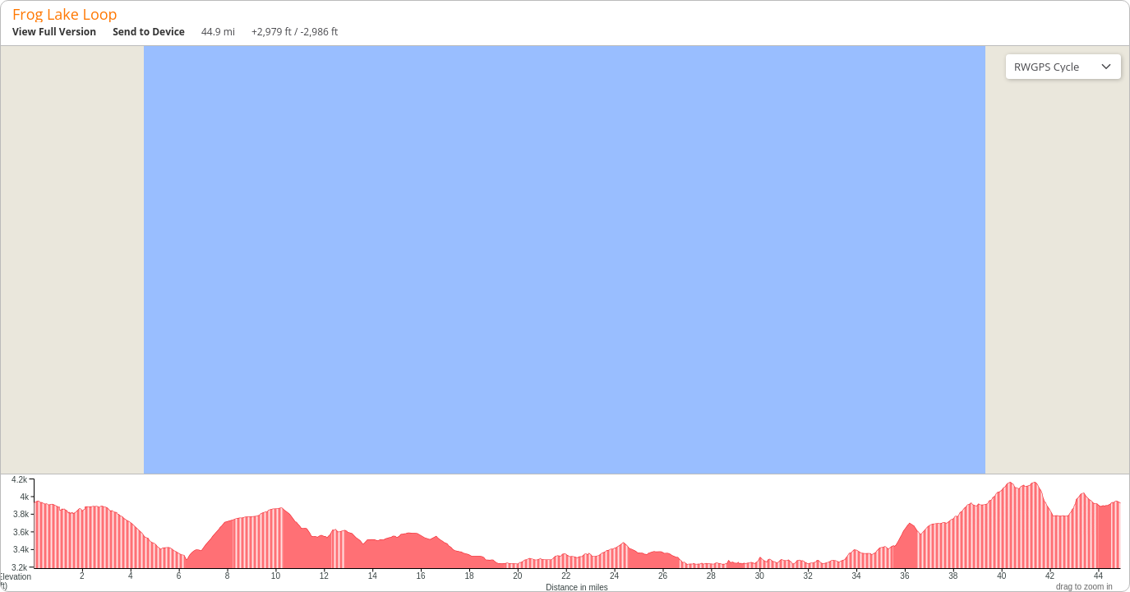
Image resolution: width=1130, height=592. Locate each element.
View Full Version (54, 32)
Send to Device (149, 32)
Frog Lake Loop (65, 14)
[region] (565, 260)
